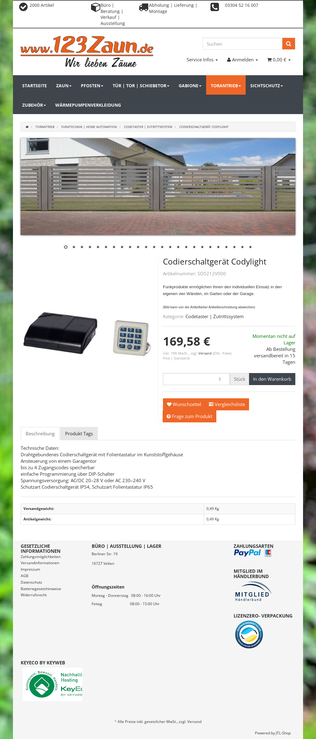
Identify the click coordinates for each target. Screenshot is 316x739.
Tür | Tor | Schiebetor (141, 85)
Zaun (64, 85)
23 (242, 247)
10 (138, 247)
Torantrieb (226, 85)
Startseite (34, 85)
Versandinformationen (40, 562)
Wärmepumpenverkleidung (88, 105)
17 (194, 247)
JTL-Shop (283, 733)
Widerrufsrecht (34, 594)
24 (250, 247)
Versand (205, 353)
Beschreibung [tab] (40, 433)
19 (210, 247)
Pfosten (92, 85)
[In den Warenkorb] (272, 379)
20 (218, 247)
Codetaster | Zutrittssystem (214, 316)
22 (234, 247)
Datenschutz (31, 582)
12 (154, 247)
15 (178, 247)
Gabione (190, 85)
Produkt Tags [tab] (79, 433)
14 (170, 247)
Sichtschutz (266, 85)
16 (186, 247)
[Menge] (196, 379)
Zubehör (34, 105)
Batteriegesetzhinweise (41, 588)
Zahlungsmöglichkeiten (40, 556)
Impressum (30, 569)
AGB (24, 575)
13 (162, 247)
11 (146, 247)
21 (226, 247)
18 (202, 247)
